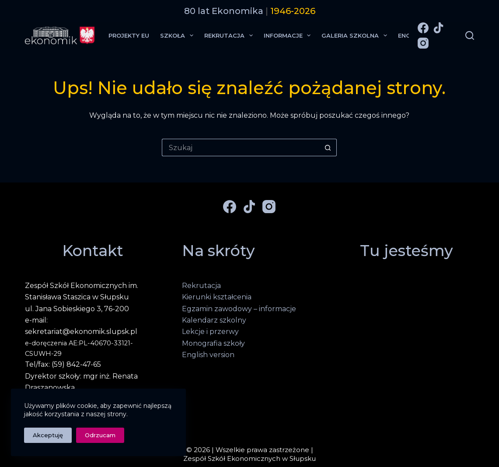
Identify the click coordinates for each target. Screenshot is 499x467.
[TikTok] (438, 27)
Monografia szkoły (213, 343)
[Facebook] (423, 27)
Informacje (289, 35)
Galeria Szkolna (356, 35)
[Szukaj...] (240, 147)
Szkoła (178, 35)
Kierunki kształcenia (216, 297)
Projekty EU (128, 35)
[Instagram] (423, 43)
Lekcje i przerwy (210, 331)
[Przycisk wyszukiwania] (328, 147)
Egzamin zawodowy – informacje (239, 309)
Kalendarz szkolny (214, 320)
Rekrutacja (230, 35)
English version (208, 355)
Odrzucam (100, 435)
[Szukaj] (469, 35)
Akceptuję (48, 435)
